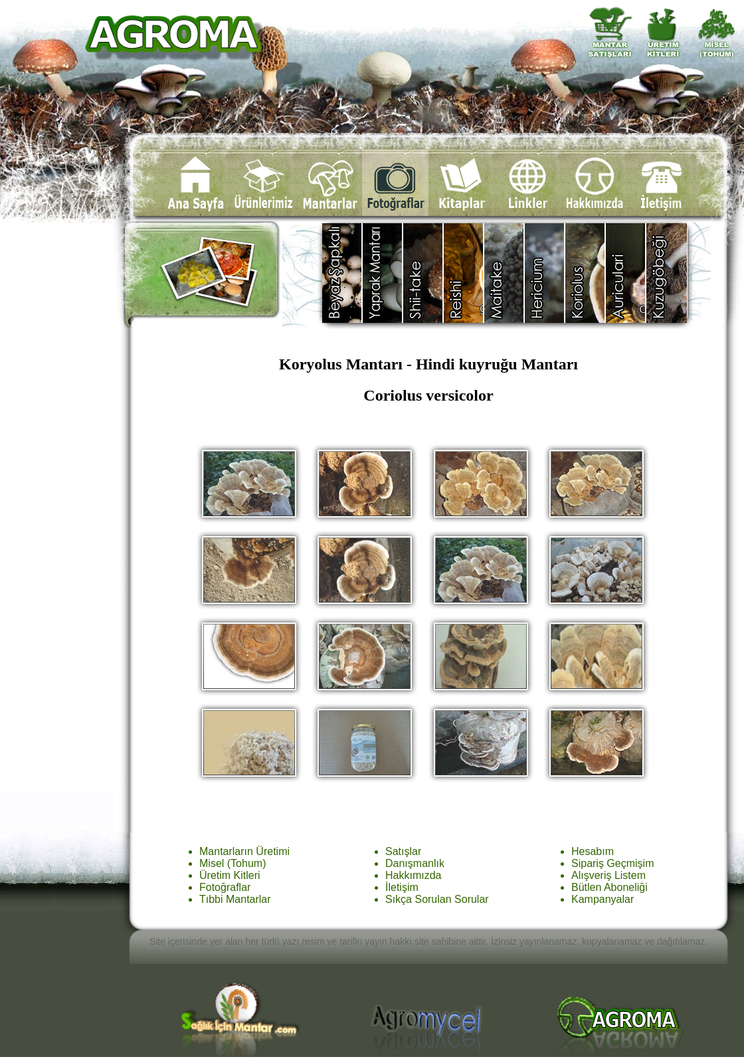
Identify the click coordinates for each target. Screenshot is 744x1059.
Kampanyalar (602, 899)
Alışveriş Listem (608, 875)
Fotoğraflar (224, 887)
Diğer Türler (666, 273)
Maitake (504, 273)
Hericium (545, 273)
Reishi (464, 273)
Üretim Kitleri (229, 875)
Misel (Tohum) (232, 863)
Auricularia (626, 273)
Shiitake (423, 273)
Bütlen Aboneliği (609, 887)
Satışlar (403, 851)
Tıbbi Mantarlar (235, 899)
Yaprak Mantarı (383, 273)
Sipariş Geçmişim (612, 863)
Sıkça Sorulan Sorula (435, 899)
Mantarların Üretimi (244, 851)
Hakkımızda (413, 875)
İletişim (401, 887)
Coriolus (585, 273)
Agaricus (342, 273)
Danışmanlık (414, 863)
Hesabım (592, 851)
